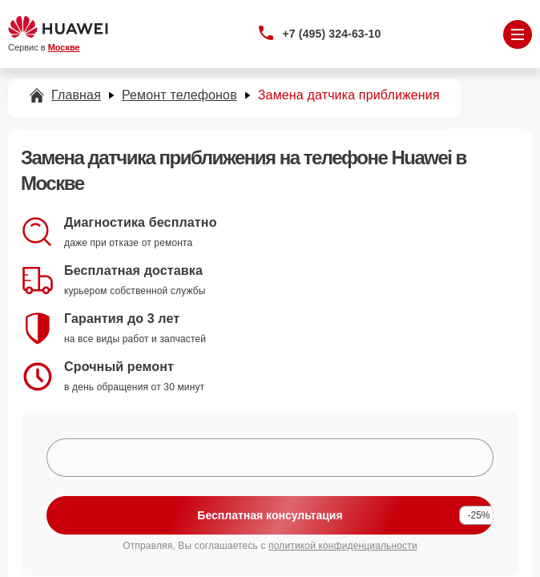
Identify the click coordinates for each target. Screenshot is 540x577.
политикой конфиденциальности (342, 545)
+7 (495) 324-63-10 (332, 33)
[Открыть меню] (517, 34)
